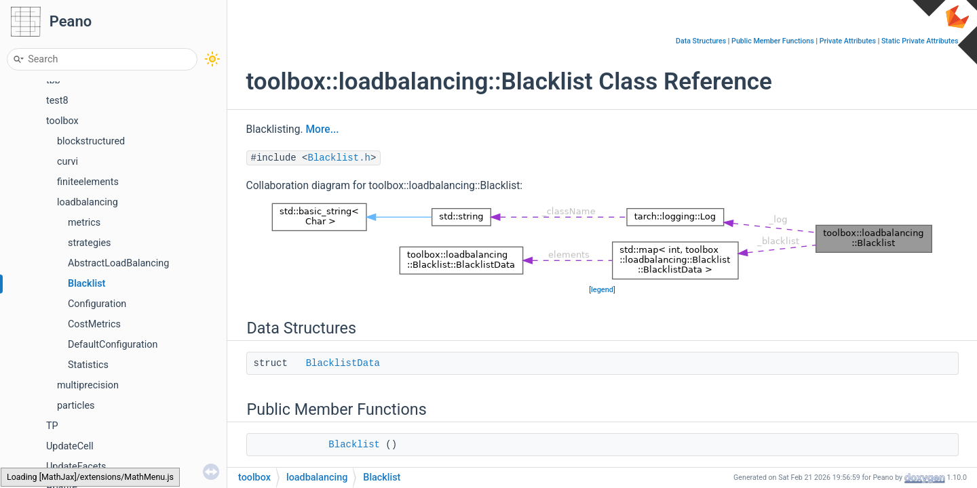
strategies (89, 243)
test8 (57, 100)
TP (52, 426)
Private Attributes (848, 41)
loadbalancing (87, 202)
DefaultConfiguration (112, 344)
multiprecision (88, 385)
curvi (67, 161)
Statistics (88, 365)
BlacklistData (343, 363)
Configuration (97, 304)
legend (602, 289)
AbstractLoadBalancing (118, 263)
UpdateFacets (76, 466)
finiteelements (88, 182)
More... (322, 129)
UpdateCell (70, 446)
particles (75, 405)
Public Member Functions (772, 41)
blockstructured (91, 141)
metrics (84, 222)
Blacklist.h (339, 157)
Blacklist (86, 283)
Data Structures (701, 41)
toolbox (62, 121)
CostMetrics (94, 324)
